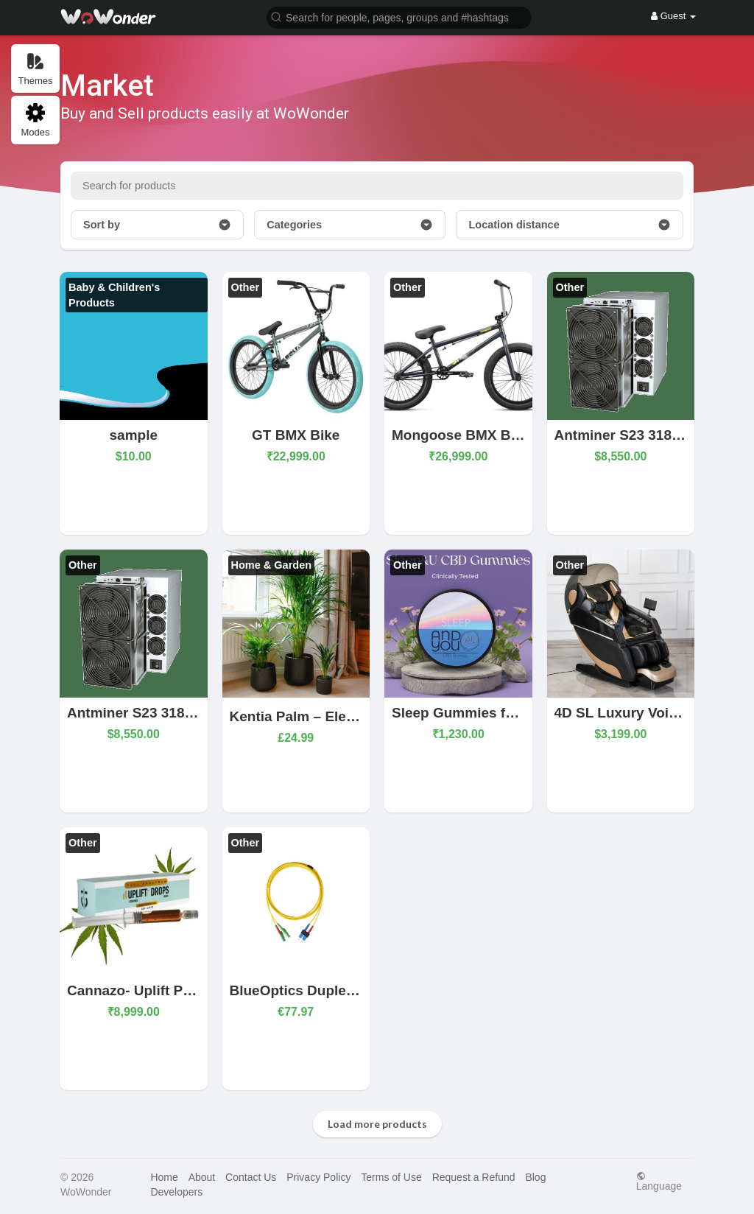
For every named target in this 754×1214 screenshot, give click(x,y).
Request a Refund (473, 1177)
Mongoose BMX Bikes (465, 435)
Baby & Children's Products (114, 295)
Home (163, 1177)
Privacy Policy (318, 1177)
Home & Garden (271, 565)
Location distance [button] (569, 224)
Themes (35, 69)
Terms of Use (391, 1177)
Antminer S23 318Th (621, 435)
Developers (176, 1192)
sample (134, 435)
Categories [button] (350, 224)
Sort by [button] (157, 224)
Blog (535, 1177)
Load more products (377, 1123)
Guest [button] (673, 15)
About (202, 1177)
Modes (35, 120)
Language (659, 1181)
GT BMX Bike (295, 435)
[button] (399, 16)
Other (245, 287)
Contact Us (250, 1177)
